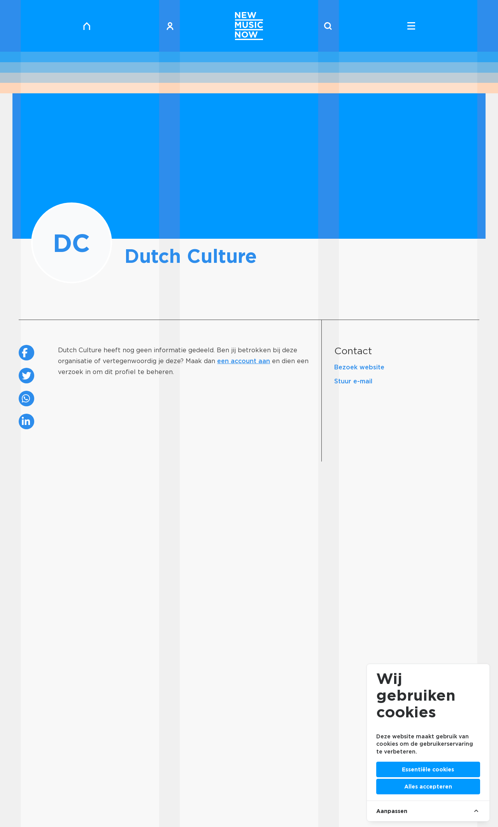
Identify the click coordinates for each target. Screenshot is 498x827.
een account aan (243, 361)
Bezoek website (359, 367)
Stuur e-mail (353, 381)
